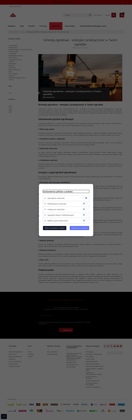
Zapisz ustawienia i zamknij (55, 228)
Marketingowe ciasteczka (56, 204)
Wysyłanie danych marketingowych (60, 215)
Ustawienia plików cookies (58, 191)
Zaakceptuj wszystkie (79, 228)
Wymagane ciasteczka (56, 198)
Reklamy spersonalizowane (57, 221)
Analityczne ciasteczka (55, 209)
